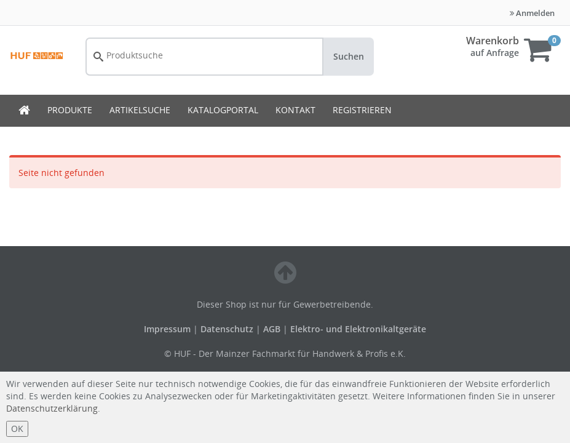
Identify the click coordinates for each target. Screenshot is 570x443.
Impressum (168, 329)
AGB (273, 329)
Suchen (348, 56)
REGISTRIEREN (362, 110)
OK (17, 428)
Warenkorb (492, 40)
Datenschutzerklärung (52, 408)
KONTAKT (295, 110)
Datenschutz (226, 329)
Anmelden (532, 12)
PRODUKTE (69, 110)
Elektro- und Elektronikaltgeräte (358, 329)
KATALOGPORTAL (223, 110)
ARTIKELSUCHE (139, 110)
